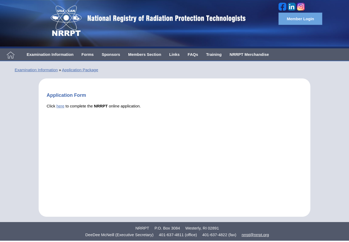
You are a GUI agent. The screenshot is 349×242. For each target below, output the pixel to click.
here (60, 106)
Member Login (300, 18)
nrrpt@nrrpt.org (255, 234)
